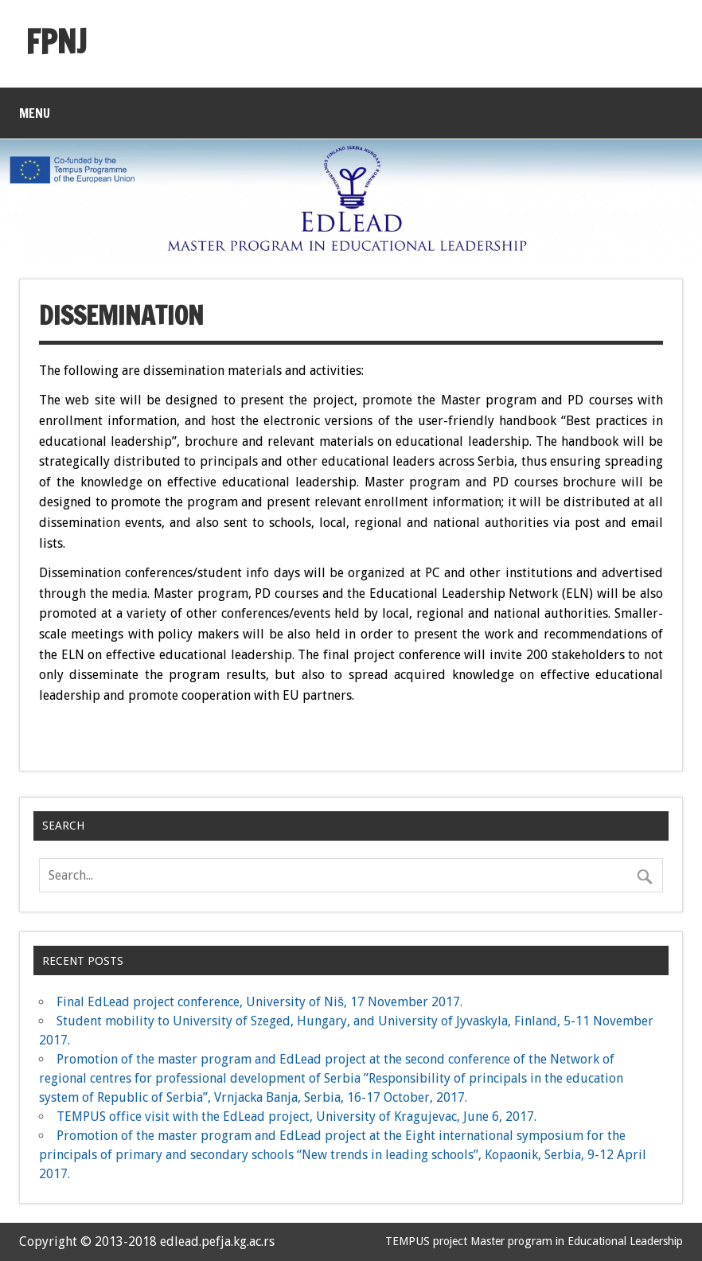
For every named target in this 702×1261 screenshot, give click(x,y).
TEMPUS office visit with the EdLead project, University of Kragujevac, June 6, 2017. (296, 1116)
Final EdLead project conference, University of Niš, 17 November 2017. (259, 1001)
